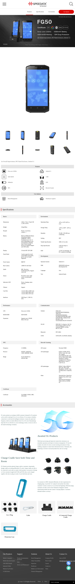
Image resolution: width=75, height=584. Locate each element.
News (46, 581)
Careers (47, 563)
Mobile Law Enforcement (37, 568)
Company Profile (49, 558)
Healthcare (33, 566)
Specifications (40, 12)
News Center (48, 560)
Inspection (33, 563)
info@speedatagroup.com (65, 561)
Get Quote (66, 12)
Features (29, 12)
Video (46, 568)
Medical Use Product (8, 568)
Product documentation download (22, 559)
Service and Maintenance (23, 564)
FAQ (18, 562)
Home (39, 581)
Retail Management (36, 558)
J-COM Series (6, 571)
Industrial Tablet (7, 566)
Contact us (47, 566)
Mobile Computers (7, 558)
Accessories (51, 12)
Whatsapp (68, 568)
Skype (68, 563)
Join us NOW (62, 558)
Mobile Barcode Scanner (9, 560)
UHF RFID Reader (7, 563)
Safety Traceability (35, 560)
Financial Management (36, 571)
